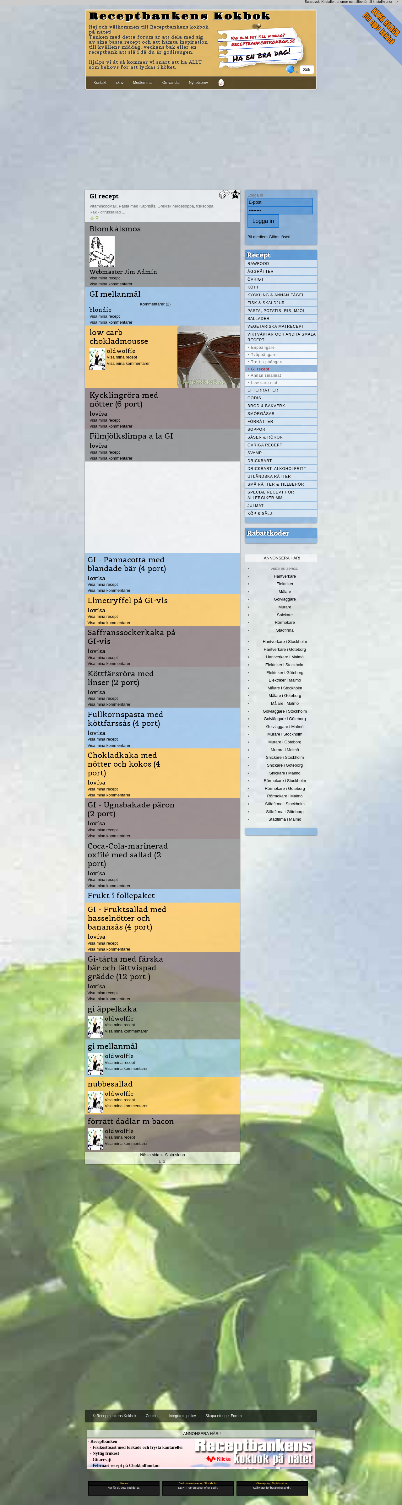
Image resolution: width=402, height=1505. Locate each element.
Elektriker (284, 583)
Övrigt (255, 279)
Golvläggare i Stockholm (285, 711)
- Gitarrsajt (99, 1459)
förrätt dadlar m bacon (131, 1121)
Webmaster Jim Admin (123, 271)
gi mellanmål (113, 1046)
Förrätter (260, 421)
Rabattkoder (268, 533)
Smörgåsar (261, 414)
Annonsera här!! (201, 1433)
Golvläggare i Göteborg (285, 718)
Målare (285, 591)
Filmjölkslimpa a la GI (131, 436)
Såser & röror (265, 437)
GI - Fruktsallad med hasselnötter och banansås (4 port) (127, 918)
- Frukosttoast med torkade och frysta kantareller (135, 1447)
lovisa (98, 413)
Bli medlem (257, 237)
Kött (253, 287)
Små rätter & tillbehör (275, 484)
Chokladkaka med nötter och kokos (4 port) (124, 764)
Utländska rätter (269, 476)
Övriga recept (264, 445)
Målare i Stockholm (285, 688)
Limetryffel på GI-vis (128, 600)
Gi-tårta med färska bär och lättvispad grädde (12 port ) (125, 968)
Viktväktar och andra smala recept (281, 337)
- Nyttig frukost (103, 1453)
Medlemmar (143, 82)
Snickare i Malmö (284, 773)
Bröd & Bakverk (266, 406)
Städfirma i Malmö (285, 819)
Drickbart (259, 461)
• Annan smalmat (264, 375)
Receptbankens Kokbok (180, 17)
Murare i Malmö (285, 749)
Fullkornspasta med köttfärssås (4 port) (125, 719)
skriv (120, 82)
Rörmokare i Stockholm (285, 780)
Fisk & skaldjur (266, 303)
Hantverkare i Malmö (285, 657)
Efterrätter (262, 390)
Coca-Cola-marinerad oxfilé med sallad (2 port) (128, 855)
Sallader (258, 318)
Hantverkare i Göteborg (285, 649)
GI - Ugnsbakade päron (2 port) (131, 809)
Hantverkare (285, 576)
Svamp (254, 453)
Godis (254, 398)
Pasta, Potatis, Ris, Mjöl (276, 311)
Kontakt (100, 82)
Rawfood (258, 264)
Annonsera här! (282, 558)
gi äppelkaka (112, 1009)
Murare (284, 607)
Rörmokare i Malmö (284, 796)
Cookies (152, 1416)
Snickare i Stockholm (285, 757)
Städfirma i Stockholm (285, 803)
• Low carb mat (263, 382)
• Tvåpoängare (262, 355)
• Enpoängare (261, 347)
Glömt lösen (280, 237)
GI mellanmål (115, 294)
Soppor (256, 429)
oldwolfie (121, 350)
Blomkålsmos (115, 228)
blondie (100, 309)
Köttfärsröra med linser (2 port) (121, 678)
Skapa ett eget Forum (223, 1416)
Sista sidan (175, 1154)
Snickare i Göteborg (285, 765)
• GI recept (258, 369)
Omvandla (171, 82)
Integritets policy (182, 1416)
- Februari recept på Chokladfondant (123, 1465)
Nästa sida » (151, 1154)
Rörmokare (285, 622)
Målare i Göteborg (285, 695)
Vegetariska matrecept (275, 326)
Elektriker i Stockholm (285, 664)
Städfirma (284, 630)
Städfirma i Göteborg (285, 811)
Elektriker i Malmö (285, 680)
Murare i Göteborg (284, 742)
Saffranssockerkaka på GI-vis (132, 637)
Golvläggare (285, 599)
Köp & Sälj (259, 513)
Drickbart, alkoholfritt (276, 469)
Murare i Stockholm (284, 734)
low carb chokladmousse (119, 337)
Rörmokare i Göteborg (285, 788)
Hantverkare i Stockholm (285, 641)
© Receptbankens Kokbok (114, 1416)
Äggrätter (260, 271)
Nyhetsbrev (198, 82)
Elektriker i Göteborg (284, 672)
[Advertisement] (201, 138)
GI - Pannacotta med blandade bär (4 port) (127, 564)
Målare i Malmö (285, 703)
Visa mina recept (105, 278)
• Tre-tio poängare (266, 362)
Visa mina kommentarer (111, 284)
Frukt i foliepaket (121, 895)
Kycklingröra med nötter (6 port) (124, 399)
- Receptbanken (102, 1441)
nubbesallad (110, 1084)
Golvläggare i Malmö (285, 726)
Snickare (285, 614)
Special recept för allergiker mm (270, 495)
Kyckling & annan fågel (275, 295)
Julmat (255, 506)
